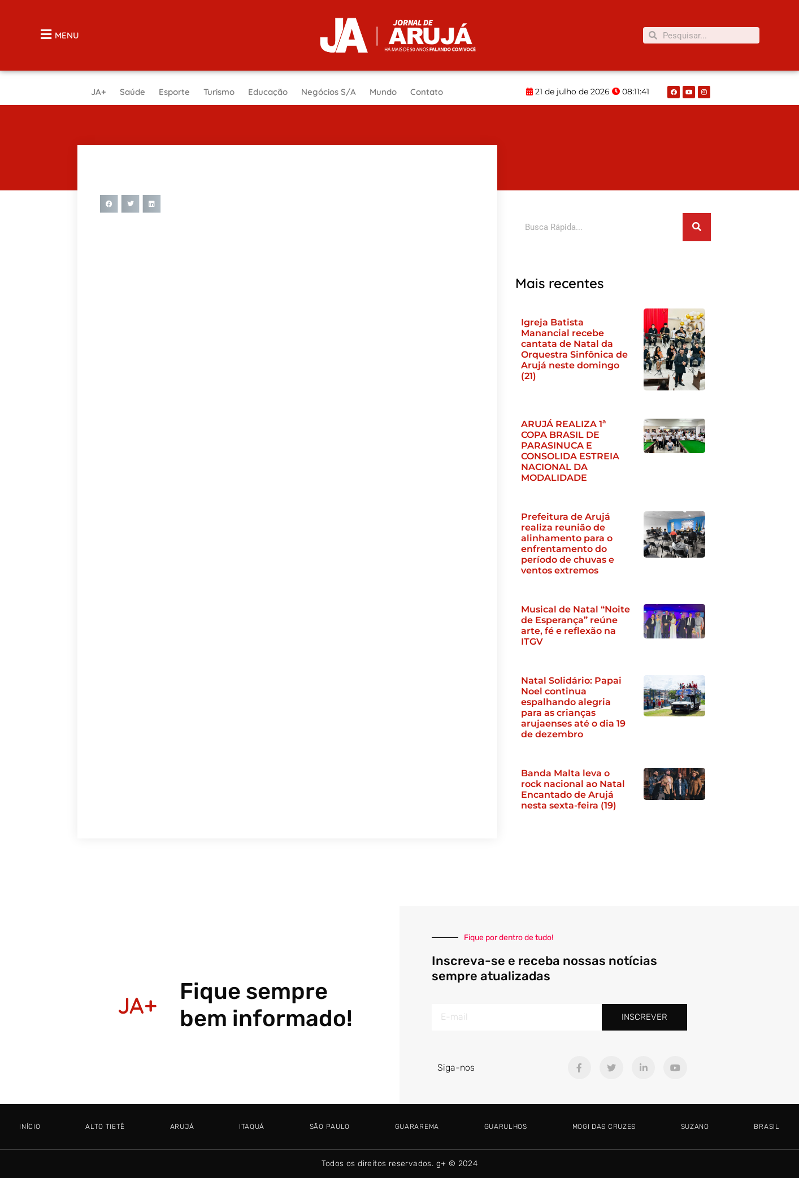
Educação (268, 91)
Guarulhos (505, 1127)
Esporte (174, 91)
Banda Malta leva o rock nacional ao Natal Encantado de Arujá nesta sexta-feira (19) (573, 789)
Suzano (695, 1127)
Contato (426, 91)
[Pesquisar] (697, 227)
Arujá (182, 1127)
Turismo (219, 91)
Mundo (383, 91)
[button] (109, 204)
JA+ (98, 91)
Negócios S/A (328, 91)
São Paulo (330, 1127)
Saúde (132, 91)
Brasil (766, 1127)
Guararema (417, 1127)
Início (29, 1127)
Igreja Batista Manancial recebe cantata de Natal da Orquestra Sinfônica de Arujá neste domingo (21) (574, 349)
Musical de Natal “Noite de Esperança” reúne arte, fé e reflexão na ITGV (575, 625)
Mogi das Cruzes (604, 1127)
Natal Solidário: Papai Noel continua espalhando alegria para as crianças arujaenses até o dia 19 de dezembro (573, 707)
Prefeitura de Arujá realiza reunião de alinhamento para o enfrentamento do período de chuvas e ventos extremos (567, 543)
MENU (67, 35)
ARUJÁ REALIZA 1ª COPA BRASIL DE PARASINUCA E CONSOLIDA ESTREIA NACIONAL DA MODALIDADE (570, 451)
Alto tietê (105, 1127)
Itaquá (251, 1127)
